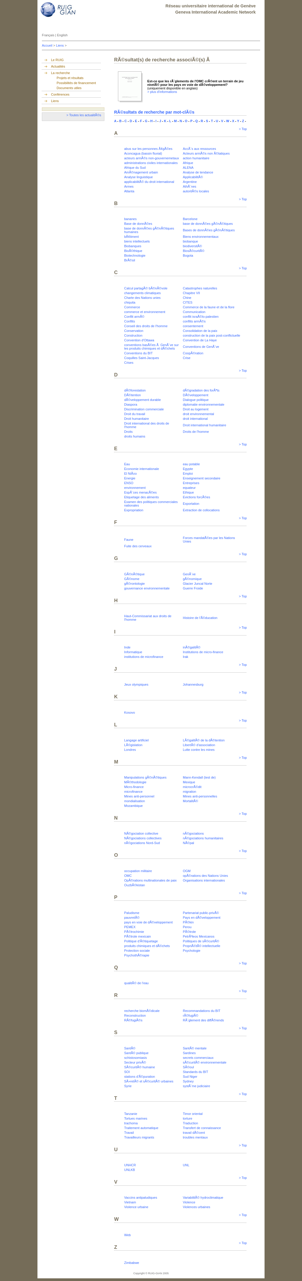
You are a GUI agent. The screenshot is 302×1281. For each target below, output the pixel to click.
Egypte (188, 469)
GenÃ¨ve (189, 574)
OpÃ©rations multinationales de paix (150, 880)
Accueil (47, 45)
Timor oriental (193, 1113)
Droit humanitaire (136, 418)
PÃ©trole (189, 931)
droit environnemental (198, 414)
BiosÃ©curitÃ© (193, 251)
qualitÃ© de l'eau (136, 983)
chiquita (129, 302)
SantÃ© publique (136, 1053)
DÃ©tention (132, 395)
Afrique (188, 163)
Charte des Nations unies (142, 297)
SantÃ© (129, 1048)
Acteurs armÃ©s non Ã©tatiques (206, 153)
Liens (60, 45)
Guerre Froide (193, 588)
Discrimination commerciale (144, 409)
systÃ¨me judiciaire (196, 1086)
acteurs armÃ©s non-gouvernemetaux (151, 158)
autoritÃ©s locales (196, 191)
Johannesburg (193, 684)
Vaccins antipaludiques (140, 1197)
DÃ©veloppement (195, 395)
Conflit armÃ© (134, 316)
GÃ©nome (131, 579)
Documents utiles (69, 88)
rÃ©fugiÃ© (190, 1015)
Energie (129, 478)
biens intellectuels (137, 241)
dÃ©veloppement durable (142, 400)
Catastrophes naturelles (200, 288)
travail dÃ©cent (194, 1132)
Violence (189, 1202)
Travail (129, 1132)
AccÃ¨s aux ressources (199, 148)
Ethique (188, 492)
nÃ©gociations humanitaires (203, 838)
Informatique (133, 652)
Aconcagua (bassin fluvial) (143, 153)
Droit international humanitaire (204, 425)
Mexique (189, 782)
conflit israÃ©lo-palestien (201, 316)
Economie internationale (141, 469)
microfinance (133, 791)
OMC (128, 875)
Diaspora (130, 404)
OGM (187, 871)
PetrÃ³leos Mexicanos (198, 936)
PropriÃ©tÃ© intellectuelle (201, 946)
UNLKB (129, 1170)
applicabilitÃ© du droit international (149, 182)
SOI (127, 1072)
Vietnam (130, 1202)
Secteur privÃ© (135, 1062)
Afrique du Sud (135, 167)
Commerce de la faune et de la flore (208, 307)
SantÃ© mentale (194, 1048)
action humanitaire (196, 158)
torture (187, 1118)
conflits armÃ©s (194, 321)
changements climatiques (142, 293)
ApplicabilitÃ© (193, 177)
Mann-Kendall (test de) (199, 777)
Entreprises (191, 483)
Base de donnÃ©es (138, 223)
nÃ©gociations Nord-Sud (142, 843)
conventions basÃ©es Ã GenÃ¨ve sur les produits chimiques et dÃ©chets (151, 346)
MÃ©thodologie (135, 782)
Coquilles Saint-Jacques (141, 358)
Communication (194, 312)
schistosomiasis (135, 1057)
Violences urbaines (196, 1207)
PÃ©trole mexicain (137, 936)
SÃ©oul (188, 1067)
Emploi (188, 473)
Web (127, 1235)
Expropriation (133, 510)
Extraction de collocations (201, 510)
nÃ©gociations (193, 833)
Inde (127, 647)
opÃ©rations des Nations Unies (205, 875)
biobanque (190, 241)
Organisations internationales (204, 880)
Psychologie (191, 950)
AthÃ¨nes (189, 186)
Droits (128, 431)
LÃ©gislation (133, 745)
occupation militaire (138, 871)
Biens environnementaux (201, 236)
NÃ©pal (188, 843)
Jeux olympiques (136, 684)
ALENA (188, 167)
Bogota (188, 255)
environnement (135, 487)
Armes (129, 186)
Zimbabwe (131, 1262)
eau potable (191, 464)
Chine (187, 297)
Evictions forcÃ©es (196, 497)
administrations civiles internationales (151, 163)
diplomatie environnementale (203, 404)
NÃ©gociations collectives (143, 838)
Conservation (133, 330)
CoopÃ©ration (193, 353)
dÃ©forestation (135, 390)
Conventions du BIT (138, 353)
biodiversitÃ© (192, 246)
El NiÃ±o (130, 473)
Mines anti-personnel (139, 796)
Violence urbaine (136, 1207)
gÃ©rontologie (134, 583)
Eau (127, 464)
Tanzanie (130, 1113)
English (62, 35)
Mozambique (133, 805)
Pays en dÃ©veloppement (201, 917)
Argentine (190, 182)
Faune (128, 539)
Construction (133, 335)
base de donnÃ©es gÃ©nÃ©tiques (208, 223)
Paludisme (131, 913)
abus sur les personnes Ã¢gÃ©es (148, 148)
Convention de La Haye (200, 340)
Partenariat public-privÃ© (201, 913)
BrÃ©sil (129, 260)
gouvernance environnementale (147, 588)
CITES (187, 302)
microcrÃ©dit (192, 787)
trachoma (131, 1123)
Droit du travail (134, 414)
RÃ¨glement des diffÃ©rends (203, 1020)
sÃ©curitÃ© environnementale (204, 1062)
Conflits (129, 321)
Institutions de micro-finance (203, 652)
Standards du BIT (195, 1072)
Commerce (132, 307)
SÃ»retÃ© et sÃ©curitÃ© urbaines (148, 1081)
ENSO (128, 483)
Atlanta (129, 191)
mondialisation (134, 801)
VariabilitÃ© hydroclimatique (203, 1197)
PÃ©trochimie (134, 931)
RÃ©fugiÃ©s (133, 1020)
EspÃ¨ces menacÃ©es (140, 492)
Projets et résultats (70, 78)
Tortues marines (135, 1118)
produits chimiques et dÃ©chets (147, 946)
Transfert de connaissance (202, 1128)
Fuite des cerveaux (138, 546)
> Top (243, 129)
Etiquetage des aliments (141, 497)
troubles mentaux (195, 1137)
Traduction (190, 1123)
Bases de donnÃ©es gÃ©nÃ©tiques (209, 230)
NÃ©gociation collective (141, 833)
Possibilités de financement (76, 83)
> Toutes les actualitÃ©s (83, 115)
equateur (189, 487)
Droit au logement (196, 409)
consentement (193, 326)
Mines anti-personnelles (200, 796)
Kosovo (129, 712)
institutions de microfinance (143, 656)
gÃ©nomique (192, 579)
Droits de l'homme (196, 431)
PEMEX (130, 927)
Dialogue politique (196, 400)
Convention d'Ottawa (139, 340)
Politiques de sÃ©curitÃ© (201, 941)
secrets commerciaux (198, 1057)
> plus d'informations (162, 92)
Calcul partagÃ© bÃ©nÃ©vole (146, 288)
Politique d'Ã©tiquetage (141, 941)
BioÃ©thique (133, 251)
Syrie (128, 1086)
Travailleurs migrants (139, 1137)
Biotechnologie (134, 255)
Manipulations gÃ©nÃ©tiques (145, 777)
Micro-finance (134, 787)
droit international (195, 418)
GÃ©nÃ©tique (134, 574)
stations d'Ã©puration (139, 1076)
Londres (130, 749)
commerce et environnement (144, 312)
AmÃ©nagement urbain (141, 172)
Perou (187, 927)
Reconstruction (135, 1015)
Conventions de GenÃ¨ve (201, 346)
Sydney (188, 1081)
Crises (128, 362)
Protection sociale (137, 950)
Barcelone (190, 219)
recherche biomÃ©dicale (142, 1011)
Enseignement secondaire (201, 478)
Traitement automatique (141, 1128)
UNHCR (130, 1165)
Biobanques (132, 246)
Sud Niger (190, 1076)
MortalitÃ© (190, 801)
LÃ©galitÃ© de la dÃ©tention (204, 740)
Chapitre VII (191, 293)
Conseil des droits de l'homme (146, 326)
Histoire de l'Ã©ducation (200, 618)
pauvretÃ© (131, 917)
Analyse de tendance (198, 172)
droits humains (134, 436)
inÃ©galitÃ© (192, 647)
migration (189, 791)
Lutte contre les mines (199, 749)
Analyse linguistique (138, 177)
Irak (185, 656)
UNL (186, 1165)
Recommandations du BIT (201, 1011)
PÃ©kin (188, 922)
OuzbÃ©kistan (134, 885)
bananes (130, 219)
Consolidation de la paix (200, 330)
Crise (187, 358)
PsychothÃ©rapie (136, 955)
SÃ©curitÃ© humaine (139, 1067)
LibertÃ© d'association (199, 745)
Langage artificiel (136, 740)
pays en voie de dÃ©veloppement (148, 922)
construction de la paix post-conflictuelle (211, 335)
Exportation (191, 503)
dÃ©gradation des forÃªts (201, 390)
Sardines (189, 1053)
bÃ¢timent (131, 236)
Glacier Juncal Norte (197, 583)
